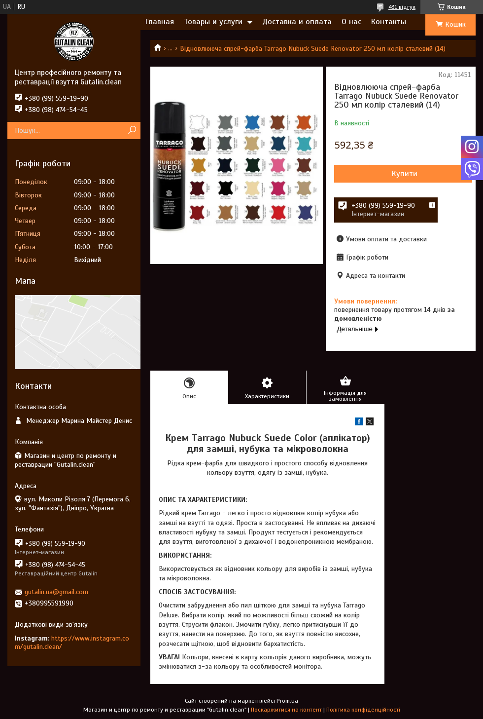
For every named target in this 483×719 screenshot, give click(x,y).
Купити (404, 174)
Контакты (388, 22)
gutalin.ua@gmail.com (56, 592)
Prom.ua (287, 700)
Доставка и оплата (297, 22)
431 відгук (401, 6)
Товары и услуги (213, 22)
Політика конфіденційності (363, 709)
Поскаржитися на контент (286, 709)
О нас (351, 22)
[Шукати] (131, 130)
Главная (159, 22)
